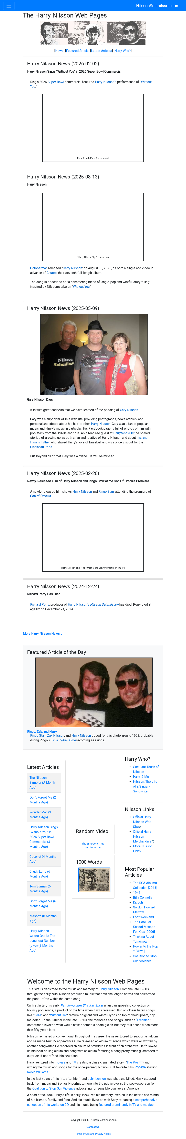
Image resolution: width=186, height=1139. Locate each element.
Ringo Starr (106, 491)
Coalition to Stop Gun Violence (53, 1088)
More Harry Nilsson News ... (42, 634)
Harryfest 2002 (124, 433)
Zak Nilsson (55, 735)
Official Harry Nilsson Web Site (142, 822)
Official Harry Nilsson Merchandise (142, 836)
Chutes (52, 273)
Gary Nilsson (129, 410)
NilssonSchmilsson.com (157, 5)
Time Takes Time (63, 740)
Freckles (143, 1020)
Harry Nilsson (72, 268)
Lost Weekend (143, 917)
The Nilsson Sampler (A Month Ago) (42, 782)
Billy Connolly (142, 897)
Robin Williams (37, 1072)
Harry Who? (122, 51)
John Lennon (97, 1079)
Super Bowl (56, 82)
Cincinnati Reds (41, 447)
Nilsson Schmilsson (104, 604)
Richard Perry (39, 604)
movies (60, 1062)
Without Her (58, 1015)
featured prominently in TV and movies (126, 1105)
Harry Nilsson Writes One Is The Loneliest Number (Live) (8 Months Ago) (42, 940)
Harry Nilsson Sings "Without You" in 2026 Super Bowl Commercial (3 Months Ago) (44, 837)
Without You (81, 287)
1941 (136, 893)
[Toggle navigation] (9, 6)
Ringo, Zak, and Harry (42, 732)
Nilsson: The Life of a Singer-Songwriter (145, 786)
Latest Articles (101, 51)
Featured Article (77, 51)
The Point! (134, 1062)
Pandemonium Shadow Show (82, 1005)
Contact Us (93, 1127)
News (59, 51)
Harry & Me (141, 777)
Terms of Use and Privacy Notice (93, 1133)
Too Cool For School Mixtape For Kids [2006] (144, 927)
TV (74, 1062)
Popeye (140, 1067)
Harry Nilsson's (105, 82)
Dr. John (138, 902)
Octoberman (38, 268)
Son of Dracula (40, 496)
